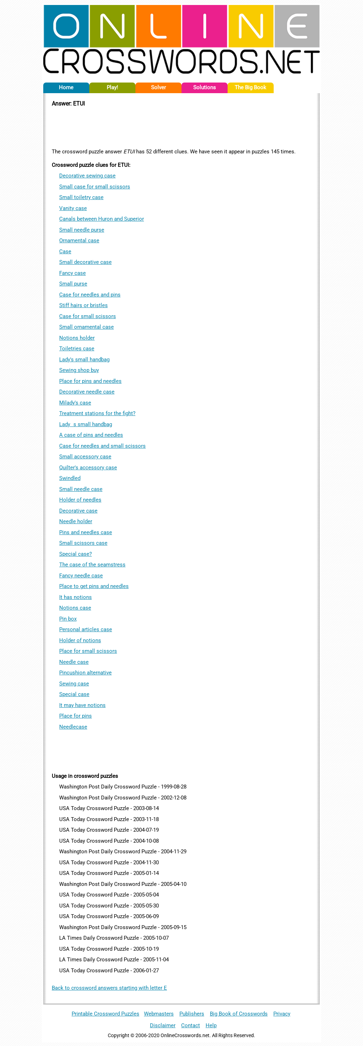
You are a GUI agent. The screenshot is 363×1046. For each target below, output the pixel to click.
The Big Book (250, 87)
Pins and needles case (85, 532)
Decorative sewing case (87, 176)
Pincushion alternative (85, 672)
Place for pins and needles (90, 381)
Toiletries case (76, 348)
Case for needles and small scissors (102, 446)
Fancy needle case (81, 575)
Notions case (75, 608)
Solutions (204, 87)
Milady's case (75, 403)
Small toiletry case (81, 197)
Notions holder (77, 338)
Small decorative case (85, 262)
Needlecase (73, 727)
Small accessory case (85, 456)
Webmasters (159, 1014)
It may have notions (82, 705)
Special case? (75, 554)
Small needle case (80, 489)
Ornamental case (79, 240)
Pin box (68, 619)
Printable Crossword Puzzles (105, 1014)
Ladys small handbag (85, 424)
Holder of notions (80, 640)
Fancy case (72, 273)
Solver (158, 87)
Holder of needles (80, 500)
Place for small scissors (88, 651)
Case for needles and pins (90, 295)
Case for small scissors (87, 316)
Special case (74, 694)
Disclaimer (162, 1025)
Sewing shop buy (79, 370)
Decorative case (78, 511)
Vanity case (73, 208)
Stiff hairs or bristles (83, 305)
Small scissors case (83, 543)
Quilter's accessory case (88, 467)
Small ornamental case (86, 327)
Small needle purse (81, 230)
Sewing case (74, 683)
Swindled (69, 478)
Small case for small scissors (94, 186)
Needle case (74, 662)
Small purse (73, 284)
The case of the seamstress (92, 564)
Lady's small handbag (84, 359)
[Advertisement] (181, 126)
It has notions (75, 597)
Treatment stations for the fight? (97, 413)
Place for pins (75, 716)
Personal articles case (85, 629)
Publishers (191, 1014)
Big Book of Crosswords (239, 1014)
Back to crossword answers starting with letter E (109, 988)
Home (66, 87)
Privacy (281, 1014)
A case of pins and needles (91, 435)
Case (65, 251)
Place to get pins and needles (94, 586)
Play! (112, 87)
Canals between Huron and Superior (101, 219)
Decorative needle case (87, 392)
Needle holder (75, 521)
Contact (190, 1025)
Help (211, 1025)
